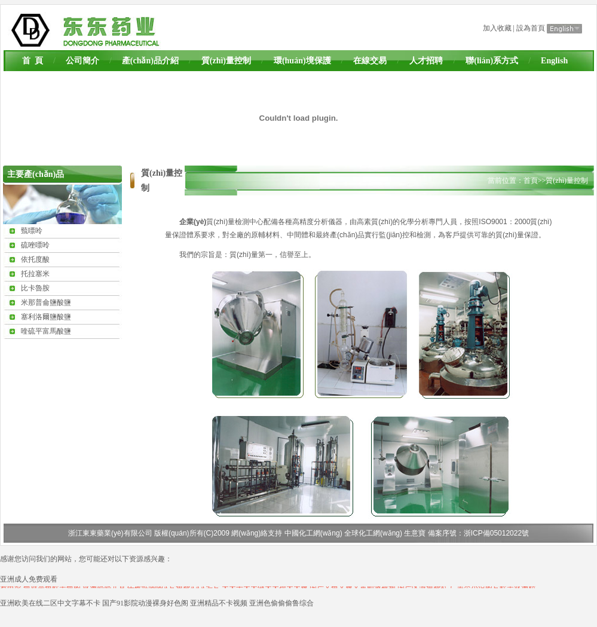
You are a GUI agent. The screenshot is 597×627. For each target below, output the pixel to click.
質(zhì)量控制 (226, 60)
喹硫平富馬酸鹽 (46, 331)
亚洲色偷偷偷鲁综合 (281, 603)
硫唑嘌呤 (35, 245)
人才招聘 (426, 60)
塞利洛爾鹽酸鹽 (46, 317)
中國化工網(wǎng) (313, 533)
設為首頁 (530, 28)
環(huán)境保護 (302, 60)
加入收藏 (497, 28)
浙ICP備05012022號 (496, 533)
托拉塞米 (35, 274)
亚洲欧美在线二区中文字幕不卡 (50, 603)
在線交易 (370, 60)
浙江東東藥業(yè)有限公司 (110, 533)
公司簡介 (82, 60)
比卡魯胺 (35, 288)
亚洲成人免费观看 (28, 579)
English (554, 60)
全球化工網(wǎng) (373, 533)
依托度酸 (35, 259)
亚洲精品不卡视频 (218, 603)
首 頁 (32, 60)
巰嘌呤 (31, 231)
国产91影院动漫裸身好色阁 (145, 603)
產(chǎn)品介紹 (150, 60)
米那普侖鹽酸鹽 (46, 302)
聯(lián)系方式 (492, 60)
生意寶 (414, 533)
